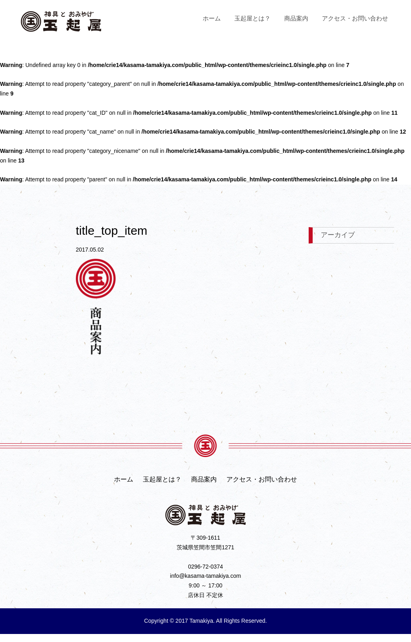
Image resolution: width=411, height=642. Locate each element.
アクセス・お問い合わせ (355, 18)
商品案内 (296, 18)
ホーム (212, 18)
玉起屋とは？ (252, 18)
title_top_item (111, 230)
